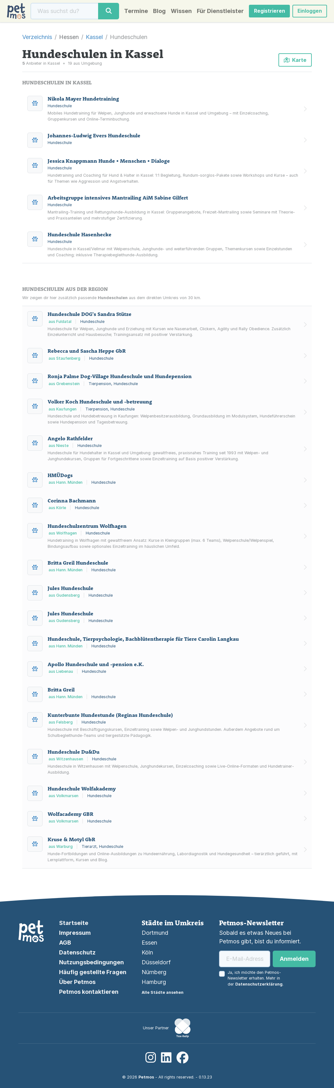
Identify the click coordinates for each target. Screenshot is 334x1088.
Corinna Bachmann (72, 502)
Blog (157, 12)
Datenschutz (77, 952)
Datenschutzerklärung (259, 984)
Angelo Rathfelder (70, 440)
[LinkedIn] (166, 1058)
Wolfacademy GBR (70, 815)
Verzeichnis (37, 38)
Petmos (146, 1077)
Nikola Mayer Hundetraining (83, 100)
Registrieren (267, 12)
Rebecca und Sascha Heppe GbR (87, 352)
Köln (147, 952)
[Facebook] (183, 1058)
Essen (149, 942)
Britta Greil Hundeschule (78, 564)
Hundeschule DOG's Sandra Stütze (89, 315)
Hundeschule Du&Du (73, 753)
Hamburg (154, 982)
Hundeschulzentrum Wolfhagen (87, 527)
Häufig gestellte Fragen (92, 972)
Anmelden (294, 958)
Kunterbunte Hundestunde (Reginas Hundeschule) (110, 716)
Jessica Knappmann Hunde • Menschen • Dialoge (109, 162)
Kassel (94, 38)
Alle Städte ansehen (163, 992)
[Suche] (64, 11)
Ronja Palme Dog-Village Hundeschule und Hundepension (120, 378)
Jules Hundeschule (70, 589)
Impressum (75, 932)
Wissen (179, 12)
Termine (134, 12)
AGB (65, 942)
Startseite (73, 923)
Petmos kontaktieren (88, 991)
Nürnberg (154, 972)
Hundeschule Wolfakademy (82, 790)
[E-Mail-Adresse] (244, 959)
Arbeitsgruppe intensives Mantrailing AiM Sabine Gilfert (118, 199)
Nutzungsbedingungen (91, 962)
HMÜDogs (60, 477)
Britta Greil (61, 691)
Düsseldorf (156, 962)
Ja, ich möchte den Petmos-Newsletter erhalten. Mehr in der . (256, 978)
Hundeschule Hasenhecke (79, 236)
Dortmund (155, 932)
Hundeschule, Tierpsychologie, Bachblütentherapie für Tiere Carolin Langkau (143, 640)
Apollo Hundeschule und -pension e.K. (96, 665)
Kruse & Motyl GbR (71, 840)
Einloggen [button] (308, 12)
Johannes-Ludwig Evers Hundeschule (94, 137)
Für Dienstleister (218, 12)
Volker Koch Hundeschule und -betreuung (100, 403)
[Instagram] (150, 1058)
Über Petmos (77, 982)
